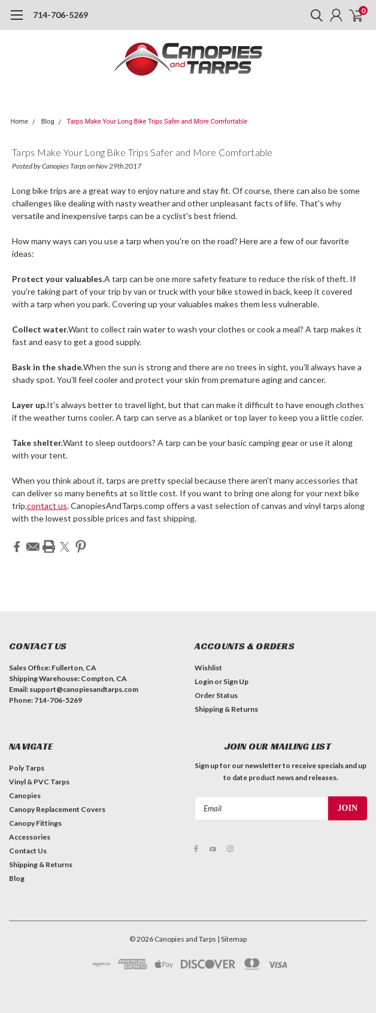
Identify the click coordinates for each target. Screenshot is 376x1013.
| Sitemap (232, 938)
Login (204, 680)
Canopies (25, 794)
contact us (47, 505)
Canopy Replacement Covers (57, 808)
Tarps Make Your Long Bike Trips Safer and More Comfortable (156, 121)
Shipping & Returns (226, 708)
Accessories (29, 836)
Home (20, 121)
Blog (47, 121)
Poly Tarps (26, 767)
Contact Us (28, 850)
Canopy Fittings (35, 822)
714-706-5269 (60, 15)
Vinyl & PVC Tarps (39, 781)
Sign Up (235, 680)
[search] (314, 15)
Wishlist (208, 667)
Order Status (216, 694)
